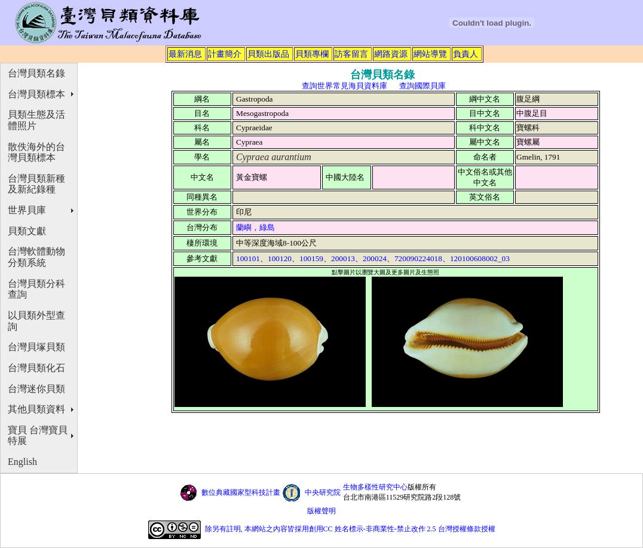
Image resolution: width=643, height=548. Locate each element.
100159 (311, 258)
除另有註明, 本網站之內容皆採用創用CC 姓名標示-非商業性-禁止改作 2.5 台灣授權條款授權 (350, 529)
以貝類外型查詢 (36, 321)
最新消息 (185, 54)
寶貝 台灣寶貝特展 (38, 435)
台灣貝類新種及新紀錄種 (36, 184)
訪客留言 (351, 54)
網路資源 (391, 54)
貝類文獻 (27, 231)
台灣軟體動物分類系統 (36, 257)
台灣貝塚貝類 (36, 347)
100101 (248, 258)
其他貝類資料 (36, 409)
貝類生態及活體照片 (36, 120)
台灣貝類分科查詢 (36, 289)
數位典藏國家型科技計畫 (240, 492)
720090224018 (418, 258)
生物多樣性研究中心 (375, 487)
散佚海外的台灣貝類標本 (36, 152)
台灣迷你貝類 (36, 389)
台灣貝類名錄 (36, 73)
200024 (375, 258)
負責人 (465, 54)
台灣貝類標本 (36, 94)
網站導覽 (430, 54)
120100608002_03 (480, 258)
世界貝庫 (27, 210)
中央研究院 (323, 492)
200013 (343, 258)
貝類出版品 (268, 54)
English (22, 462)
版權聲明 (321, 511)
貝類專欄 (312, 54)
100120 (280, 258)
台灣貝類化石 (36, 368)
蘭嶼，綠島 (255, 227)
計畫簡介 (224, 54)
